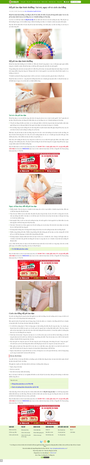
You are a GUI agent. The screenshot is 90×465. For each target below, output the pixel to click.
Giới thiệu (72, 432)
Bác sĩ (71, 429)
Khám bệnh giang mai (38, 432)
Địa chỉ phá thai (61, 430)
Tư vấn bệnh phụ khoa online (20, 249)
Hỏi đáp (68, 2)
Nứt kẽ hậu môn (49, 434)
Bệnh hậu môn (52, 1)
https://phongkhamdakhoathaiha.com (58, 448)
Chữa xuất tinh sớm (13, 434)
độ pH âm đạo (29, 19)
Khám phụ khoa (25, 430)
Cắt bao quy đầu (13, 432)
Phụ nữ (28, 1)
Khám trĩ (48, 429)
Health (10, 4)
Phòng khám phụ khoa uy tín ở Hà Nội (22, 384)
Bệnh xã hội (44, 1)
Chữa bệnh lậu (36, 430)
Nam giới (23, 1)
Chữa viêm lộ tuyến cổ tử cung (26, 436)
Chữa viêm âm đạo (25, 432)
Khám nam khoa (12, 429)
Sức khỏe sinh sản (36, 1)
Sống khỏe (59, 1)
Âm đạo (14, 4)
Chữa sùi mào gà (37, 435)
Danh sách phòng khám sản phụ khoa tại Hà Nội (25, 387)
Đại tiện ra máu (49, 432)
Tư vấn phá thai (61, 434)
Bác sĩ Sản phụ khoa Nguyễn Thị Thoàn (33, 11)
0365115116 (26, 148)
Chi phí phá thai (61, 432)
